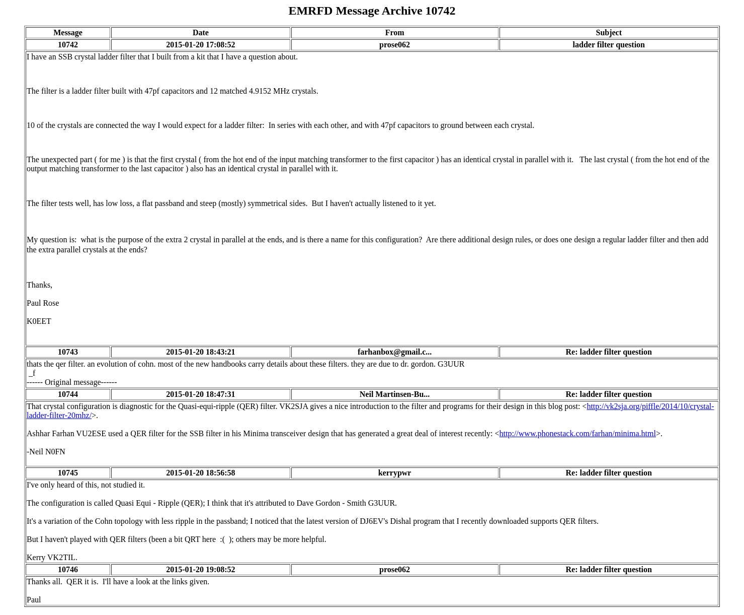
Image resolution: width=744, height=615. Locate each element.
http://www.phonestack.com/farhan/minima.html (578, 433)
